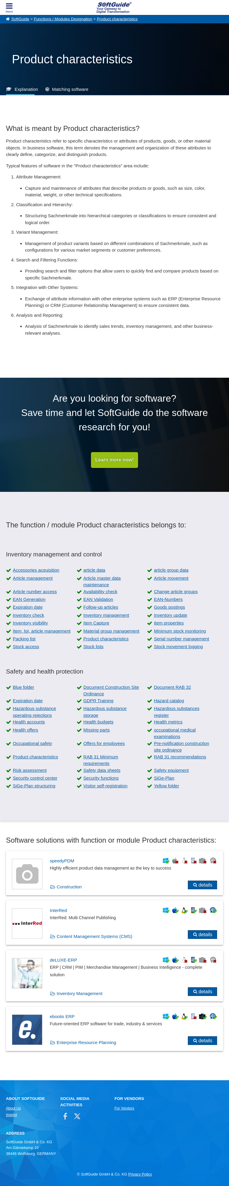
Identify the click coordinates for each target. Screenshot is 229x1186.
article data (94, 570)
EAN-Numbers (168, 599)
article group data (171, 570)
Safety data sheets (101, 770)
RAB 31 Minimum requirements (100, 760)
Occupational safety (32, 743)
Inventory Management (79, 993)
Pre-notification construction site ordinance (181, 747)
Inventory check (28, 615)
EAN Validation (98, 599)
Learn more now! (114, 460)
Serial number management (181, 638)
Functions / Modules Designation (63, 19)
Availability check (100, 591)
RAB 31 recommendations (180, 756)
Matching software (70, 89)
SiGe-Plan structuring (34, 786)
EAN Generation (29, 599)
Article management (32, 578)
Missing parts (96, 729)
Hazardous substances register (176, 712)
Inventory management (106, 615)
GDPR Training (98, 700)
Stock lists (93, 646)
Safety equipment (171, 770)
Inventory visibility (30, 623)
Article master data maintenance (102, 581)
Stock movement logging (178, 646)
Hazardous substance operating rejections (34, 712)
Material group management (111, 630)
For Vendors (124, 1108)
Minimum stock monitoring (180, 630)
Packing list (24, 638)
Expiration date (28, 607)
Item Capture (96, 623)
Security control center (35, 778)
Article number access (35, 591)
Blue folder (23, 687)
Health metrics (168, 722)
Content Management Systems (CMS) (94, 936)
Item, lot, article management (41, 630)
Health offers (25, 729)
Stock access (26, 646)
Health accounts (29, 722)
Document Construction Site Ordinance (111, 691)
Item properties (169, 623)
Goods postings (169, 607)
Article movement (171, 578)
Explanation (26, 89)
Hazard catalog (169, 700)
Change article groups (176, 591)
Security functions (101, 778)
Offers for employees (104, 743)
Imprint (11, 1115)
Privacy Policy (140, 1174)
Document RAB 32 (172, 687)
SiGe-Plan (164, 778)
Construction (69, 886)
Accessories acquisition (36, 570)
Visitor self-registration (105, 786)
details (205, 884)
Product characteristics (117, 19)
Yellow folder (166, 786)
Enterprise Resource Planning (86, 1042)
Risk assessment (30, 770)
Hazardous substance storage (105, 712)
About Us (13, 1108)
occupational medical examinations (175, 733)
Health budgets (98, 722)
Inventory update (170, 615)
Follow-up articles (100, 607)
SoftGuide (20, 19)
